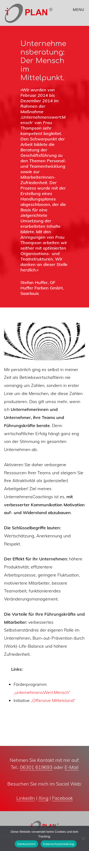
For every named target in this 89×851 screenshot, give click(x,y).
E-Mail (72, 767)
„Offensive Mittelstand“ (53, 700)
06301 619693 (36, 767)
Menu (78, 9)
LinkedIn (25, 798)
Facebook (62, 798)
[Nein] (83, 838)
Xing (43, 798)
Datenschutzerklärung (58, 844)
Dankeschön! (26, 844)
